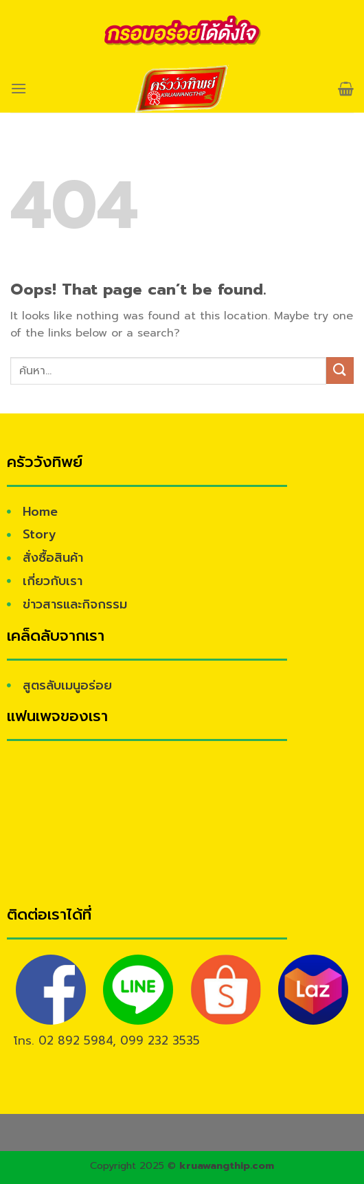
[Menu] (18, 88)
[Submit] (340, 370)
